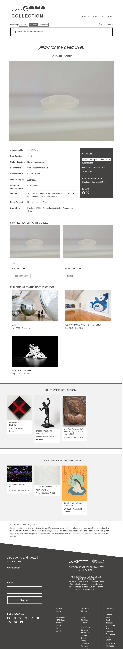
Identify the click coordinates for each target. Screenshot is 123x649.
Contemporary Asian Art (37, 168)
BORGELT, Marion (16, 428)
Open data (60, 617)
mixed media (32, 185)
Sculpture (31, 180)
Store (58, 625)
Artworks (86, 16)
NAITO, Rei (57, 56)
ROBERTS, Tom (70, 438)
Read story (70, 276)
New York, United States (37, 202)
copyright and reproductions (84, 534)
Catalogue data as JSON (93, 182)
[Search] (61, 31)
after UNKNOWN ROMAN (46, 437)
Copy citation (87, 162)
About (58, 631)
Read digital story (21, 276)
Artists (96, 16)
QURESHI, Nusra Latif (73, 509)
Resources (43, 25)
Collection (27, 15)
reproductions (45, 534)
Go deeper (107, 16)
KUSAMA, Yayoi (15, 490)
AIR (14, 263)
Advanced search (106, 24)
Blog (58, 628)
